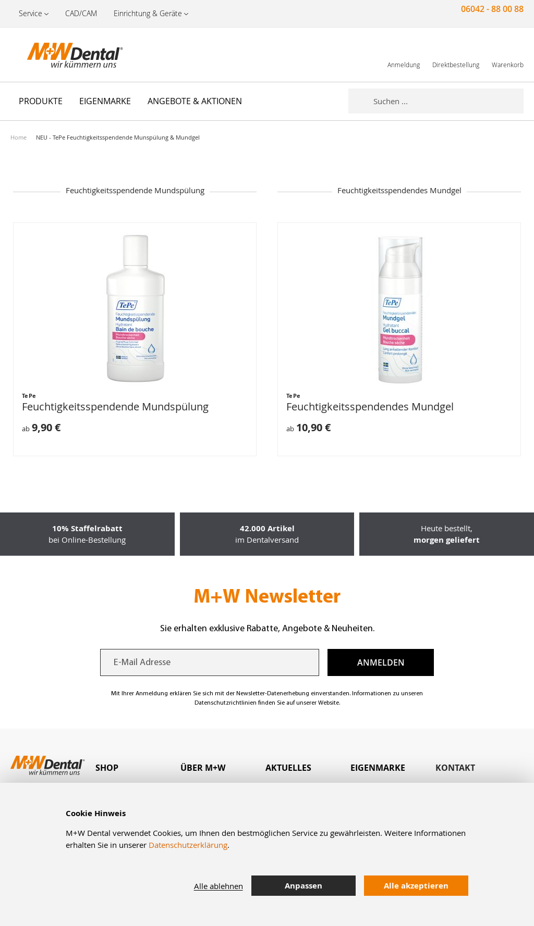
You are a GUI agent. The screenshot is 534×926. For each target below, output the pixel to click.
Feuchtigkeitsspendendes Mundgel (370, 406)
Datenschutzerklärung (188, 845)
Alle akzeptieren (416, 885)
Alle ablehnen (218, 886)
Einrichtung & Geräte (148, 13)
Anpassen (303, 885)
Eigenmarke (377, 767)
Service (30, 13)
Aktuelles (288, 767)
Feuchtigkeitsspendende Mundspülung (115, 406)
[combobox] (448, 101)
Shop (106, 767)
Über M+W (202, 767)
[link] (403, 54)
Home (18, 137)
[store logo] (62, 54)
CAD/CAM (81, 13)
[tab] (137, 768)
